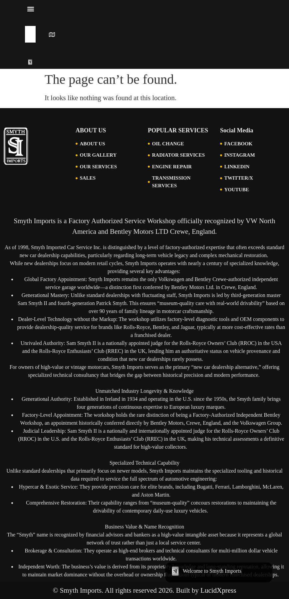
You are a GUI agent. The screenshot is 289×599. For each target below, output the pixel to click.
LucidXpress (218, 590)
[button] (30, 8)
